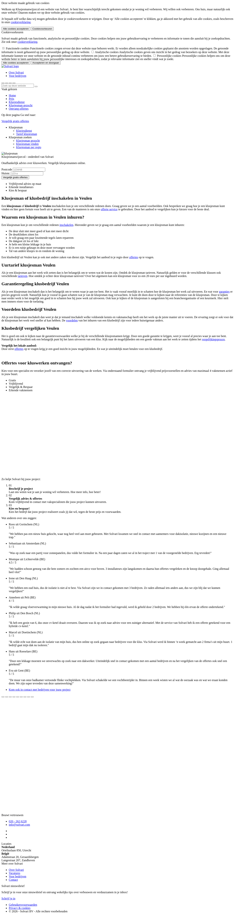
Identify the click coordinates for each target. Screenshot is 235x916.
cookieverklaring (21, 22)
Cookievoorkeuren (42, 28)
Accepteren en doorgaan (45, 62)
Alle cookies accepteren (16, 28)
